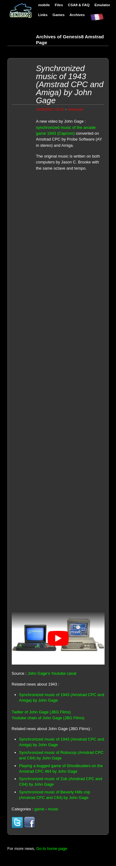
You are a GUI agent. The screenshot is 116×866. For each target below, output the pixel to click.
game (39, 809)
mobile (44, 5)
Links (42, 15)
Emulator (102, 5)
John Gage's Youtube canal (52, 673)
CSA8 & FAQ (79, 5)
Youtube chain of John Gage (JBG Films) (48, 718)
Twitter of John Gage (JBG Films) (41, 712)
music (53, 809)
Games (59, 15)
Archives (77, 15)
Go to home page (51, 848)
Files (59, 5)
